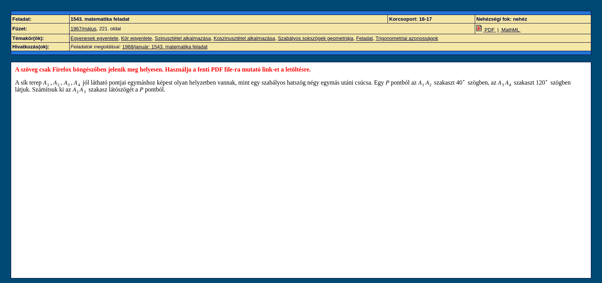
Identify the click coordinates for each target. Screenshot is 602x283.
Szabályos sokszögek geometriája (316, 38)
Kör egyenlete (136, 38)
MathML (510, 30)
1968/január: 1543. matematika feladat (165, 47)
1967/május (83, 29)
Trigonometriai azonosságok (407, 38)
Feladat (364, 38)
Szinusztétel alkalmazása (183, 38)
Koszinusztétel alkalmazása (244, 38)
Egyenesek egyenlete (94, 38)
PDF (486, 30)
